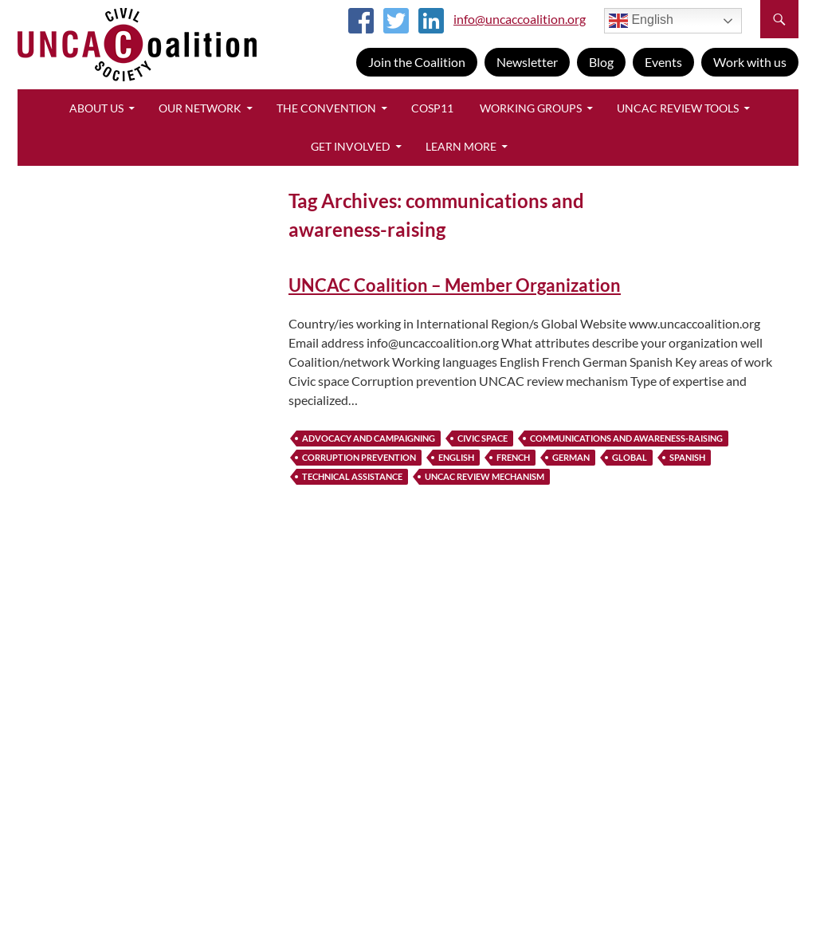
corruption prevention (359, 457)
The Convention (326, 108)
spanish (687, 457)
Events (663, 61)
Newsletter (527, 61)
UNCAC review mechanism (484, 476)
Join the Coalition (416, 61)
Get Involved (350, 146)
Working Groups (531, 108)
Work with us (750, 61)
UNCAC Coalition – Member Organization (454, 285)
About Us (96, 108)
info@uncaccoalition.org (519, 18)
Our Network (200, 108)
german (571, 457)
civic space (482, 438)
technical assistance (352, 476)
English (641, 20)
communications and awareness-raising (626, 438)
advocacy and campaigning (368, 438)
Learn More (461, 146)
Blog (601, 61)
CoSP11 (432, 108)
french (513, 457)
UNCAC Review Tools (678, 108)
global (629, 457)
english (456, 457)
